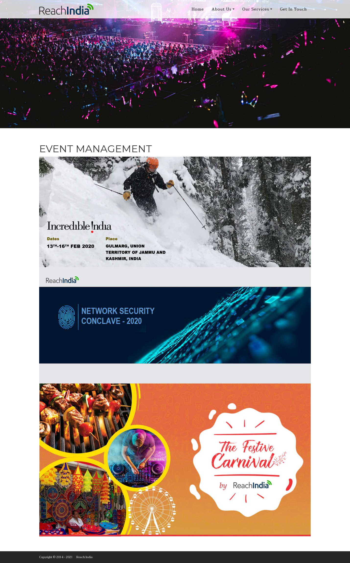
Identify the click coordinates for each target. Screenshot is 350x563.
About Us (222, 9)
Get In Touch (293, 9)
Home (198, 9)
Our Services (255, 9)
